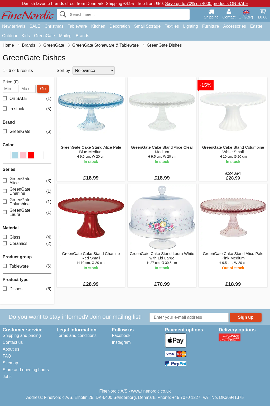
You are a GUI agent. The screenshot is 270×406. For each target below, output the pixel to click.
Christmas (54, 26)
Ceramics (27, 243)
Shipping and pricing (22, 335)
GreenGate (44, 35)
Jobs (7, 376)
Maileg (65, 35)
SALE (35, 26)
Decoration (119, 26)
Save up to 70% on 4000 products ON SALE (206, 3)
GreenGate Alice (27, 180)
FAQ (7, 356)
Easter (256, 26)
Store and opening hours (26, 370)
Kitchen (98, 26)
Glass (27, 237)
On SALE (27, 98)
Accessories (234, 26)
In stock (27, 109)
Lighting (190, 26)
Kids (26, 35)
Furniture (210, 26)
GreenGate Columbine (27, 201)
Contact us (13, 342)
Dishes (27, 289)
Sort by (63, 70)
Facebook (121, 335)
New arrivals (13, 26)
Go (43, 88)
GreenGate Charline (27, 191)
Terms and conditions (77, 335)
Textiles (172, 26)
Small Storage (147, 26)
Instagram (121, 342)
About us (11, 349)
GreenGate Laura (27, 212)
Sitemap (10, 363)
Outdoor (9, 35)
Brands (82, 35)
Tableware (77, 26)
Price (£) (10, 82)
